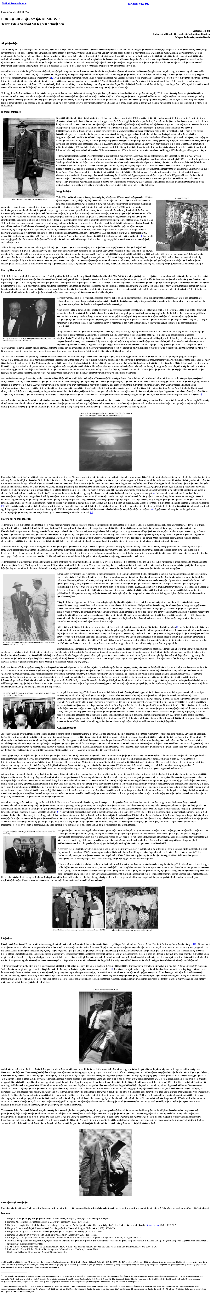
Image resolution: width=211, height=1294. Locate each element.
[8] (177, 627)
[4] (154, 493)
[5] (2, 506)
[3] (141, 236)
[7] (91, 512)
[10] (195, 944)
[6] (152, 509)
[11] (111, 969)
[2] (52, 77)
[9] (58, 812)
